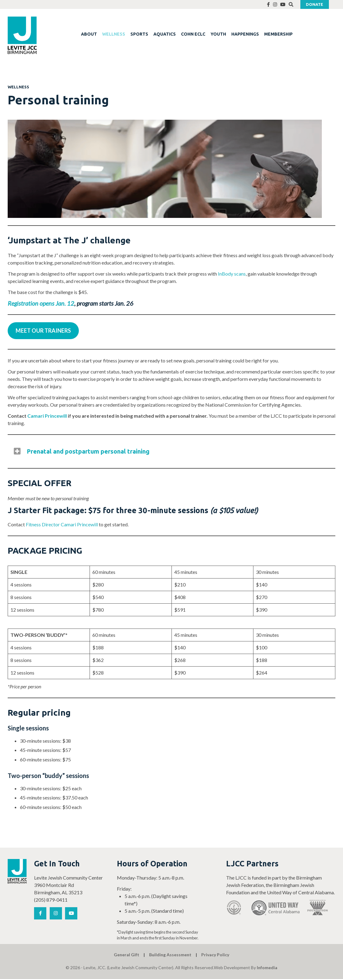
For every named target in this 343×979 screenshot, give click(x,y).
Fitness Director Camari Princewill (62, 524)
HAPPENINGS (245, 34)
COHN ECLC (193, 34)
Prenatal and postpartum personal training (88, 451)
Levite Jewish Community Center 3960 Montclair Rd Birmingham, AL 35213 (68, 885)
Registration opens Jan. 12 (41, 303)
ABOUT (89, 34)
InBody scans (232, 274)
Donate (314, 4)
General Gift (126, 954)
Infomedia (267, 967)
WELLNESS (113, 34)
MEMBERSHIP (278, 34)
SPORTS (139, 34)
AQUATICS (164, 34)
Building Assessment (170, 954)
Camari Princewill (47, 416)
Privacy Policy (215, 954)
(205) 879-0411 (50, 900)
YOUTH (218, 34)
